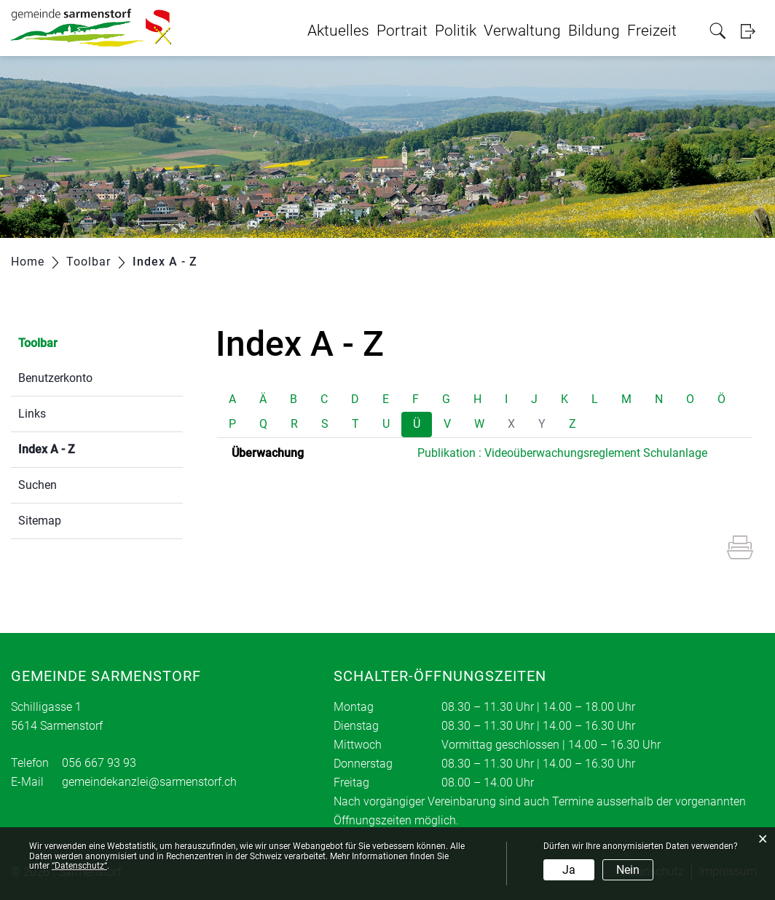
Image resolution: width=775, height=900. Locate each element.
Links (32, 414)
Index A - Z (81, 447)
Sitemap (39, 520)
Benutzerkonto (55, 378)
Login (752, 30)
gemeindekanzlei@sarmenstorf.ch (149, 782)
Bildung (594, 30)
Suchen (37, 485)
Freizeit (652, 30)
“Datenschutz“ (79, 866)
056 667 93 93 (99, 763)
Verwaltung (522, 30)
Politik (455, 30)
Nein (628, 870)
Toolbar (38, 343)
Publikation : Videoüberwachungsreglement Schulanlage (562, 453)
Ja (568, 870)
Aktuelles (338, 30)
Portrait (402, 30)
